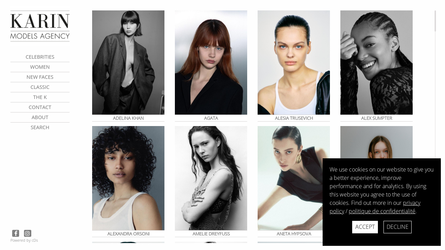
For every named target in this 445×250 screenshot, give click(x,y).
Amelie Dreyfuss (211, 234)
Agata (211, 118)
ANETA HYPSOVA (294, 234)
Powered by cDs (24, 240)
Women (40, 67)
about (40, 117)
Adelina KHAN (128, 118)
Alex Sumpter (376, 118)
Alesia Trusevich (294, 118)
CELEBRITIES (40, 56)
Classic (40, 87)
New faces (39, 77)
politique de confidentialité (382, 211)
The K (40, 97)
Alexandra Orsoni (128, 234)
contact (40, 107)
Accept (365, 227)
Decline (397, 227)
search (40, 127)
